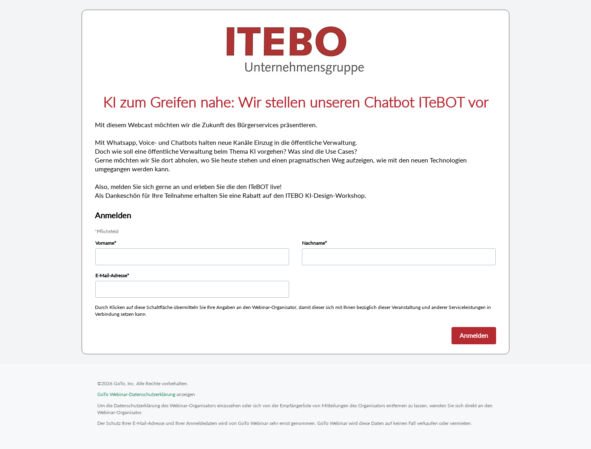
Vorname (104, 243)
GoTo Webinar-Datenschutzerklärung (136, 394)
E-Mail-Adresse (111, 275)
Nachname (313, 243)
